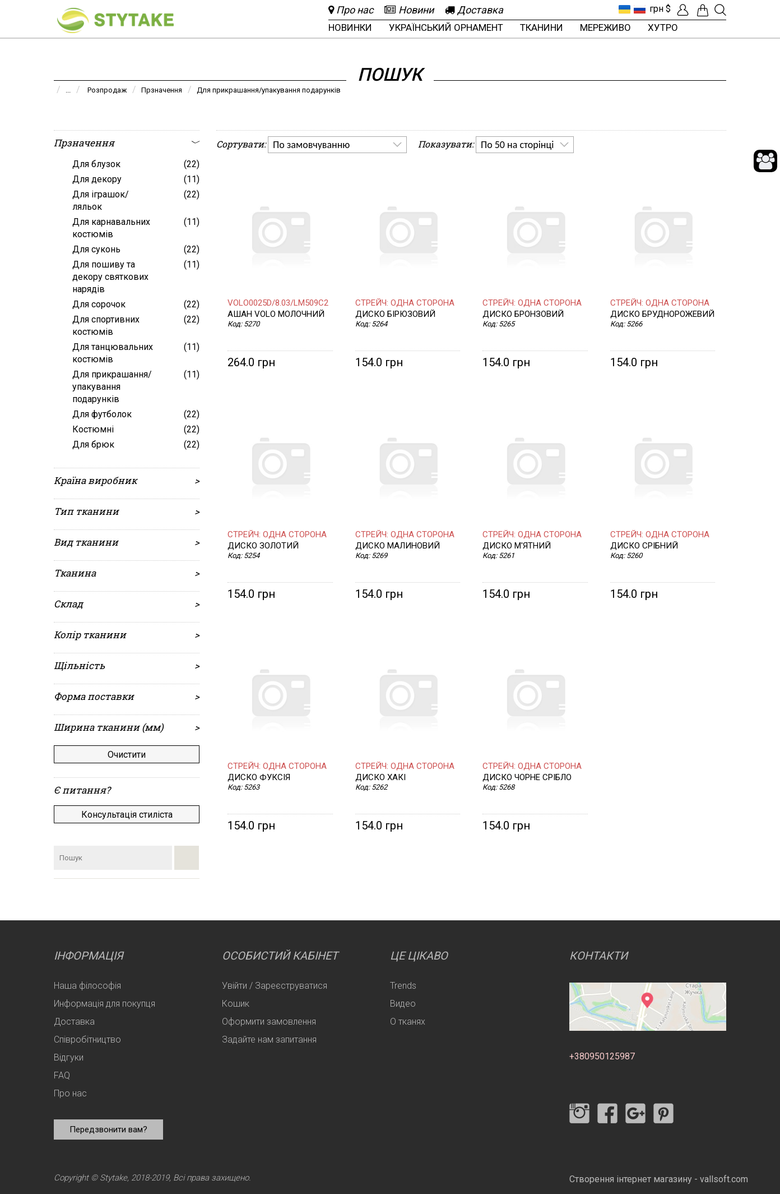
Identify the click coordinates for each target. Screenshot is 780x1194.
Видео (403, 1003)
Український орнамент (446, 27)
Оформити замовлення (269, 1021)
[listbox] (337, 144)
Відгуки (68, 1057)
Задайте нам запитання (269, 1039)
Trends (403, 985)
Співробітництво (87, 1039)
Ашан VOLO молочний (275, 314)
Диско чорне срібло (527, 777)
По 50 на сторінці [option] (517, 145)
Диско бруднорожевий (662, 314)
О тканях (407, 1021)
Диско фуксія (258, 777)
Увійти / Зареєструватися (274, 985)
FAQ (62, 1075)
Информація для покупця (104, 1003)
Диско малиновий (397, 546)
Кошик (235, 1003)
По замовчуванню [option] (311, 145)
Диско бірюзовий (395, 314)
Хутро (663, 27)
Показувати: (445, 144)
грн (656, 8)
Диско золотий (263, 546)
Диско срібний (644, 546)
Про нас (70, 1093)
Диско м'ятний (516, 546)
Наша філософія (87, 985)
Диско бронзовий (523, 314)
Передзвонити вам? (108, 1129)
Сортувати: (241, 144)
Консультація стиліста (127, 814)
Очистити (127, 754)
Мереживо (605, 27)
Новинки (350, 27)
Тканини (541, 27)
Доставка (74, 1021)
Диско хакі (380, 777)
